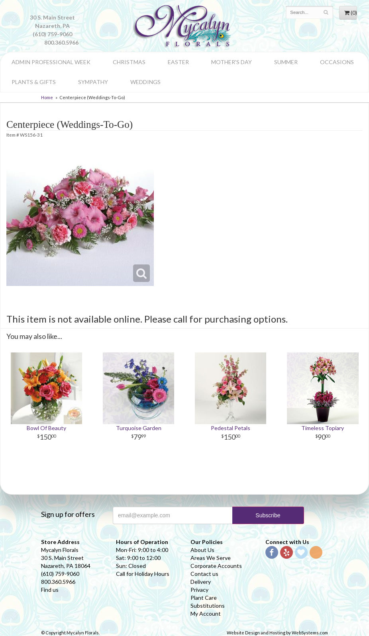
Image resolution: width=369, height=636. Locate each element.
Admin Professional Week (51, 62)
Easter (178, 62)
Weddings (145, 81)
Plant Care (203, 597)
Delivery (200, 581)
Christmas (129, 62)
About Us (202, 549)
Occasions (337, 62)
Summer (286, 62)
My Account (205, 613)
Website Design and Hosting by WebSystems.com (277, 632)
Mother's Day (231, 62)
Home (47, 97)
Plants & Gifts (34, 81)
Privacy (199, 589)
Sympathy (93, 81)
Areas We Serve (210, 557)
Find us (50, 589)
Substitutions (207, 605)
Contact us (204, 573)
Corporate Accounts (216, 565)
